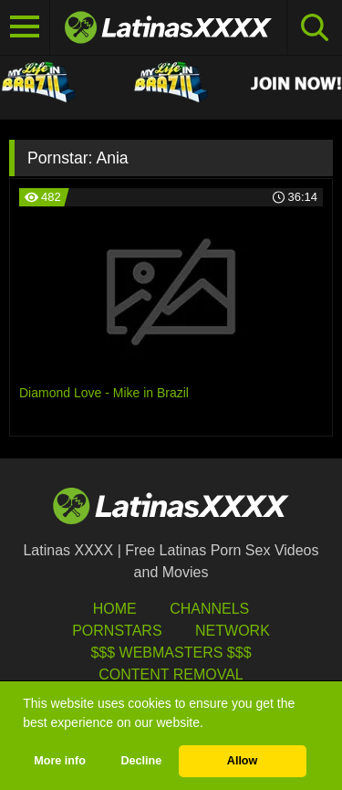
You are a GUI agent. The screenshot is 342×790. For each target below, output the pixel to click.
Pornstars (116, 630)
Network (232, 630)
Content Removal (171, 674)
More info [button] (60, 760)
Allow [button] (242, 760)
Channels (209, 608)
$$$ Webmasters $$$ (170, 652)
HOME (115, 608)
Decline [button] (140, 760)
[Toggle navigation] (25, 27)
